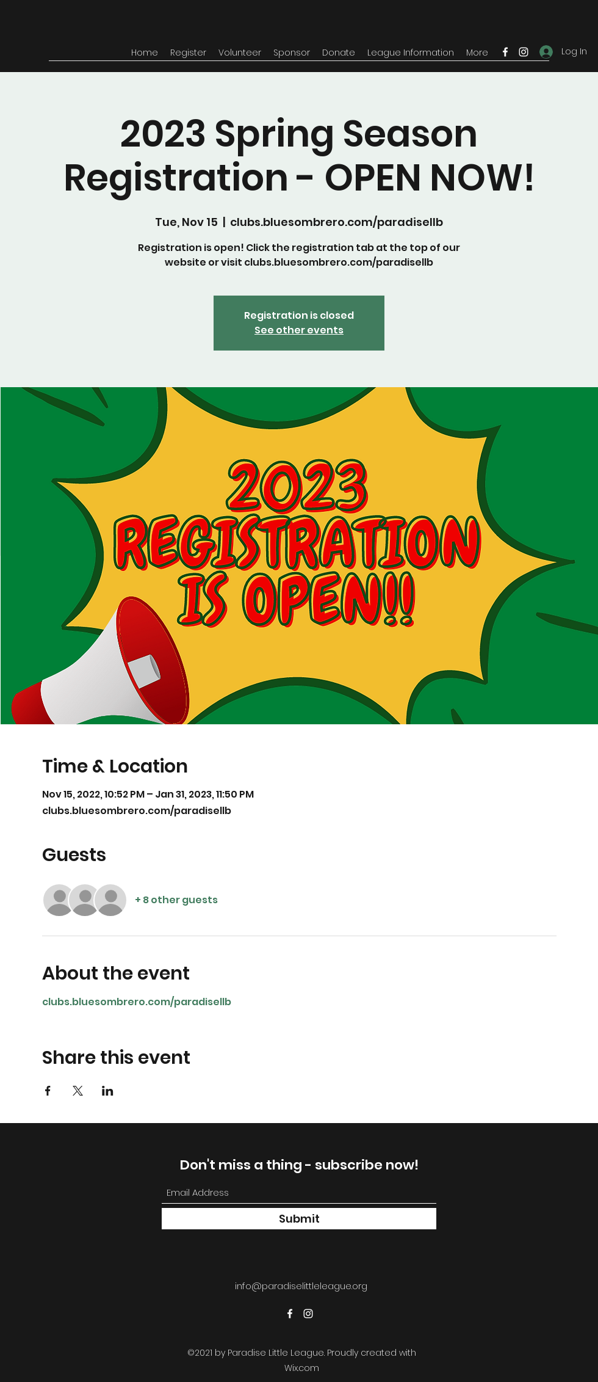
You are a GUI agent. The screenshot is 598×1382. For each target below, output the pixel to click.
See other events (299, 330)
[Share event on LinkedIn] (107, 1091)
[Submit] (299, 1218)
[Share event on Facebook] (48, 1091)
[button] (188, 52)
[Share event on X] (78, 1091)
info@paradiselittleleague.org (301, 1285)
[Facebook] (505, 52)
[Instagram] (523, 52)
